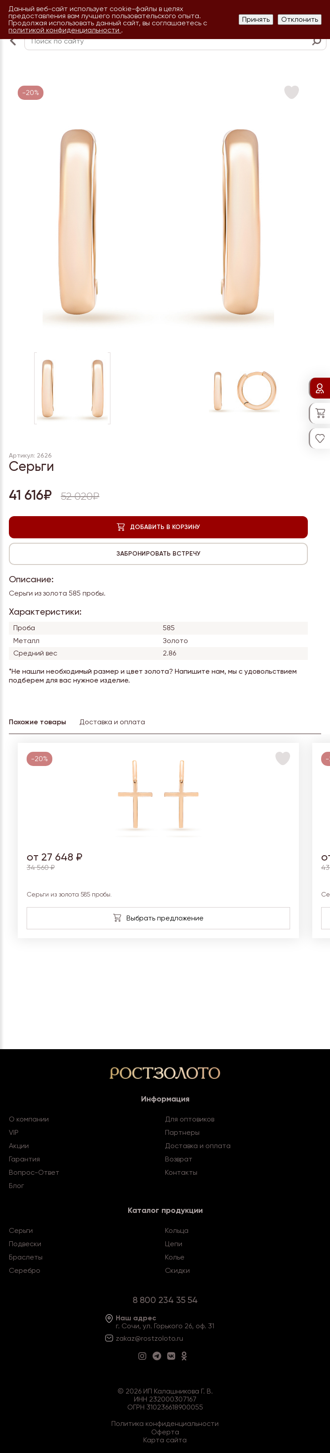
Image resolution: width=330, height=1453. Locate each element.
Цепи (173, 1244)
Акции (19, 1145)
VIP (14, 1132)
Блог (16, 1185)
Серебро (24, 1270)
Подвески (25, 1244)
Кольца (177, 1230)
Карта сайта (165, 1440)
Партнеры (182, 1132)
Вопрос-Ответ (34, 1172)
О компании (29, 1119)
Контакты (181, 1172)
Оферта (165, 1432)
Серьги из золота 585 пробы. (69, 895)
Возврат (178, 1159)
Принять (256, 19)
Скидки (177, 1270)
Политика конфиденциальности (165, 1423)
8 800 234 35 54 (165, 1300)
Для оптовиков (189, 1119)
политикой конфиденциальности (64, 30)
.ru (179, 1338)
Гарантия (24, 1159)
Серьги (21, 1230)
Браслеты (26, 1257)
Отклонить (299, 19)
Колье (175, 1257)
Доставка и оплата (198, 1145)
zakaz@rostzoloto (145, 1338)
